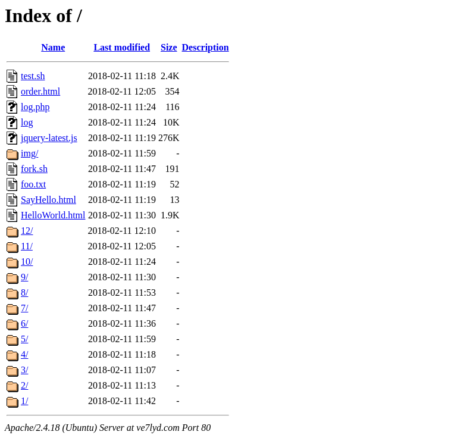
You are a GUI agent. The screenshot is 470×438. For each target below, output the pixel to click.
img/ (29, 153)
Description (205, 47)
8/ (24, 292)
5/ (24, 339)
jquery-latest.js (49, 138)
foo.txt (33, 184)
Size (169, 47)
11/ (27, 246)
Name (53, 47)
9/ (24, 277)
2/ (24, 385)
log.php (35, 107)
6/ (24, 323)
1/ (24, 401)
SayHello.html (48, 200)
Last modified (121, 47)
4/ (24, 354)
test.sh (33, 76)
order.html (40, 91)
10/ (27, 261)
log (27, 122)
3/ (24, 370)
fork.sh (34, 169)
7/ (24, 308)
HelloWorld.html (53, 215)
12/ (27, 231)
